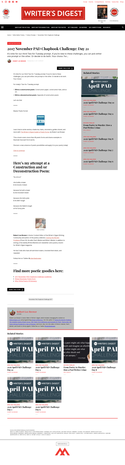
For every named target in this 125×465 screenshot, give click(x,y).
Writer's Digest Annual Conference (34, 433)
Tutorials (80, 431)
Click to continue (19, 151)
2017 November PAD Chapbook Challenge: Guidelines (33, 277)
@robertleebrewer (50, 326)
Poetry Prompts (31, 35)
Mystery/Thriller (88, 123)
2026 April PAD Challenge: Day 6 (98, 161)
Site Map (34, 434)
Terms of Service (19, 431)
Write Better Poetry (58, 27)
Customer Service (88, 433)
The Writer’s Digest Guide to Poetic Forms (35, 132)
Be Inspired (83, 27)
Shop (122, 2)
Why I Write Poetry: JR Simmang (26, 281)
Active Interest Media (38, 431)
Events (91, 2)
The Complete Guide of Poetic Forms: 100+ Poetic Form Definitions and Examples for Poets (35, 322)
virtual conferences (37, 320)
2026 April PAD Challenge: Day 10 (98, 102)
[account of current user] (2, 27)
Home (9, 35)
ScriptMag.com (48, 431)
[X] (2, 2)
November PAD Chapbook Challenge (48, 35)
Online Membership (114, 20)
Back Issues (72, 433)
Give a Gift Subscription (57, 433)
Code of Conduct (46, 434)
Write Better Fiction (22, 27)
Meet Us (29, 434)
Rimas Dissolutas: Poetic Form (25, 279)
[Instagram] (6, 2)
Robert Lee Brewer (19, 61)
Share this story (65, 68)
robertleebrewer (35, 258)
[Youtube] (16, 2)
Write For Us (23, 434)
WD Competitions (95, 27)
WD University (86, 431)
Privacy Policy (28, 431)
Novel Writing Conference (17, 433)
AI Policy (38, 434)
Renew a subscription (99, 433)
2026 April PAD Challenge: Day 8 (98, 139)
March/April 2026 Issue (102, 21)
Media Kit (66, 433)
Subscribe (115, 2)
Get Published (72, 27)
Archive (107, 2)
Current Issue (79, 433)
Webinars (74, 431)
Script (85, 2)
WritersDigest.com (14, 320)
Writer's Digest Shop (96, 431)
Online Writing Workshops (6, 17)
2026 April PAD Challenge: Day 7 (98, 150)
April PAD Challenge (89, 100)
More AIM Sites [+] (62, 444)
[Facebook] (13, 2)
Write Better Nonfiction (40, 27)
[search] (123, 27)
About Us (12, 431)
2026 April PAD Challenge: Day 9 (98, 114)
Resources (106, 27)
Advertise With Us (14, 434)
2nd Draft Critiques (66, 431)
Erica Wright (87, 130)
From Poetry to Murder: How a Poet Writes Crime (97, 126)
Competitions (99, 2)
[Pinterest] (9, 2)
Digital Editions (56, 431)
